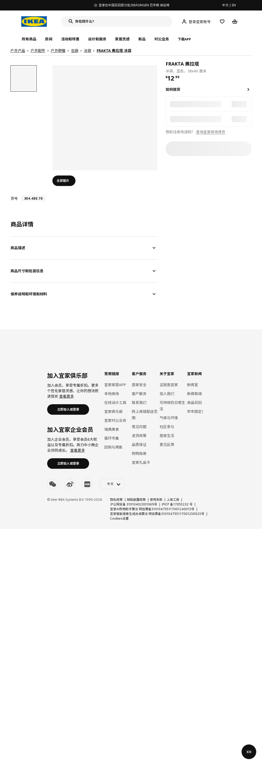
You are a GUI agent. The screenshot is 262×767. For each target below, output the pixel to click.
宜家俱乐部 (113, 411)
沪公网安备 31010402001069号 (133, 504)
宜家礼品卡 (141, 462)
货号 (14, 198)
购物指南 (139, 453)
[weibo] (69, 484)
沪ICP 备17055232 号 (177, 504)
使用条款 (156, 499)
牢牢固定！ (196, 411)
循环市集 (111, 438)
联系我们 (139, 402)
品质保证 (139, 444)
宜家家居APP (115, 384)
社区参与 (167, 426)
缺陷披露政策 (136, 499)
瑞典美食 (111, 429)
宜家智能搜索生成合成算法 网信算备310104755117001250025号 (157, 514)
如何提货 (173, 89)
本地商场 (111, 393)
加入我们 (167, 393)
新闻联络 (194, 393)
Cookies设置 (119, 518)
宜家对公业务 (115, 420)
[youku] (87, 484)
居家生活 (167, 435)
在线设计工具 (115, 402)
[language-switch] (112, 484)
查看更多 (66, 396)
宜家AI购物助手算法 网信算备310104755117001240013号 (152, 509)
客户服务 (139, 393)
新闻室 (192, 384)
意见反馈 (167, 444)
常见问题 (139, 426)
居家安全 (139, 384)
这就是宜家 (169, 384)
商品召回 (194, 402)
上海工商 (173, 499)
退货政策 (139, 435)
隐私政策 (116, 499)
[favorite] (249, 67)
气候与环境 (169, 417)
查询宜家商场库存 (210, 131)
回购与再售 (113, 447)
